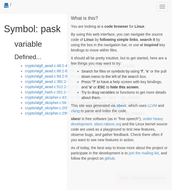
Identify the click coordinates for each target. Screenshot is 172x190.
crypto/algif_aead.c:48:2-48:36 (49, 66)
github (109, 158)
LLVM (152, 105)
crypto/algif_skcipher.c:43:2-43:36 (52, 97)
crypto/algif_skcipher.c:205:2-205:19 (54, 108)
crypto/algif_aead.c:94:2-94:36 (49, 76)
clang (75, 111)
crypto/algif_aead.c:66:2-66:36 (49, 71)
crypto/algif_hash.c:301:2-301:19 (51, 92)
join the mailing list (144, 153)
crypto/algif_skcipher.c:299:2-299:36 (54, 113)
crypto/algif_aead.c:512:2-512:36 (52, 87)
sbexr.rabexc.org (107, 124)
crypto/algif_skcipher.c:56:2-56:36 (52, 103)
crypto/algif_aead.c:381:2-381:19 (52, 81)
